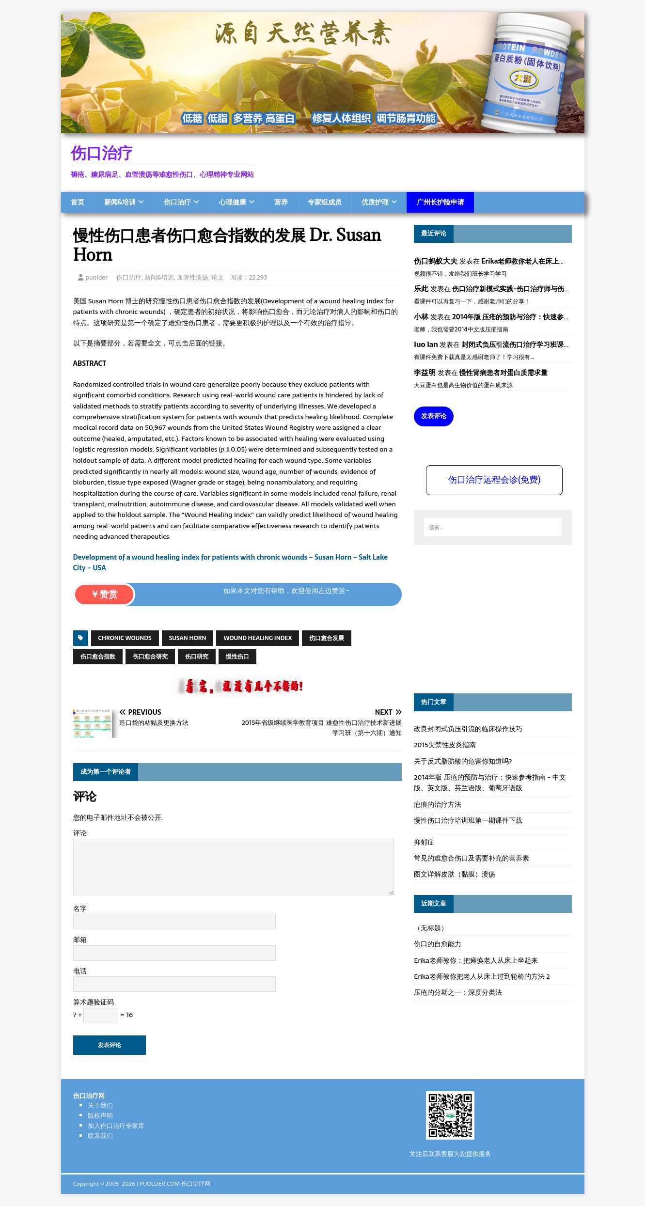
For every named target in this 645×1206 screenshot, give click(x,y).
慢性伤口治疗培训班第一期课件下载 (468, 820)
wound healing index (257, 638)
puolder (97, 277)
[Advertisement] (486, 617)
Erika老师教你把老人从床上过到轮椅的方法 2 (482, 976)
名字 (80, 908)
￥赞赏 (104, 594)
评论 (80, 833)
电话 (80, 971)
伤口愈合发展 (326, 638)
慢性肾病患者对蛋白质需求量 (503, 372)
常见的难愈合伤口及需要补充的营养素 (471, 858)
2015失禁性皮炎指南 (444, 744)
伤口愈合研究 (150, 656)
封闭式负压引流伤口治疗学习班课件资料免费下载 (536, 344)
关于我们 (100, 1105)
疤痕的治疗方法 (437, 804)
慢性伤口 (237, 656)
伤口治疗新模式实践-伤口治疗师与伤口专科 (518, 288)
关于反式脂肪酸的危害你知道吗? (463, 761)
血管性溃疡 (192, 277)
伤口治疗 (177, 202)
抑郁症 (424, 842)
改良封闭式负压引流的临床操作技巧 (468, 728)
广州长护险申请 (440, 202)
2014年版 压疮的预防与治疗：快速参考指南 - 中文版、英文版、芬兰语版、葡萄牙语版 (490, 782)
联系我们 (100, 1136)
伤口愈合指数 (97, 656)
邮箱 (80, 939)
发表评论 (433, 416)
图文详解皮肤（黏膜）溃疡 (454, 874)
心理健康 (232, 202)
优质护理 (375, 202)
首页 (77, 202)
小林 (421, 317)
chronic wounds (125, 638)
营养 (281, 202)
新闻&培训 (120, 202)
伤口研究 (196, 656)
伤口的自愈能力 (437, 944)
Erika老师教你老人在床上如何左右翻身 (540, 261)
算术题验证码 (93, 1002)
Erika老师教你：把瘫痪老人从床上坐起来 (476, 960)
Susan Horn (187, 638)
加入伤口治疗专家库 (116, 1126)
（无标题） (431, 928)
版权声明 (100, 1116)
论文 (217, 277)
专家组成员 (325, 202)
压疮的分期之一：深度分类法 (458, 992)
